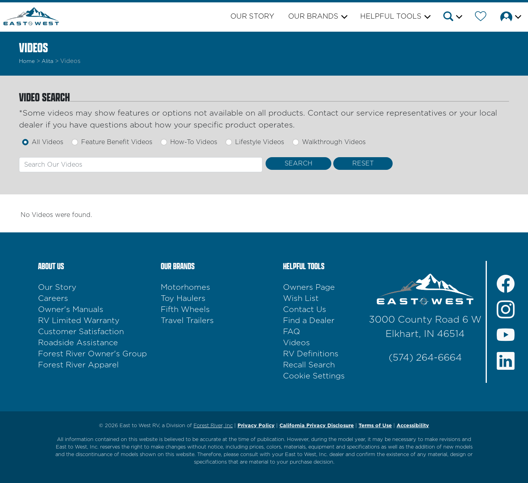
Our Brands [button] (313, 16)
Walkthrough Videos (334, 142)
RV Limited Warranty (79, 321)
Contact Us (304, 310)
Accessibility (413, 425)
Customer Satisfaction (81, 332)
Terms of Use (375, 425)
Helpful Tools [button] (391, 16)
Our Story (252, 16)
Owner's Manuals (70, 310)
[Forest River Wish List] (480, 18)
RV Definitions (310, 354)
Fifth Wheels (185, 310)
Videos (296, 343)
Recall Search (309, 365)
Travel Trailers (187, 321)
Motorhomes (185, 287)
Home (27, 61)
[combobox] (140, 164)
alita (47, 61)
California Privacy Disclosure (316, 425)
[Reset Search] (363, 163)
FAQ (291, 332)
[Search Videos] (298, 163)
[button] (452, 18)
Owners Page (309, 287)
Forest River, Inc (213, 425)
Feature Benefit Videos (116, 142)
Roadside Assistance (78, 343)
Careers (53, 298)
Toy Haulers (183, 298)
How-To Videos (193, 142)
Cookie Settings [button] (314, 376)
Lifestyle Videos (259, 142)
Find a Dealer (308, 321)
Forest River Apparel (78, 365)
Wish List (301, 298)
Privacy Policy (256, 425)
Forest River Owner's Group (92, 354)
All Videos (47, 142)
